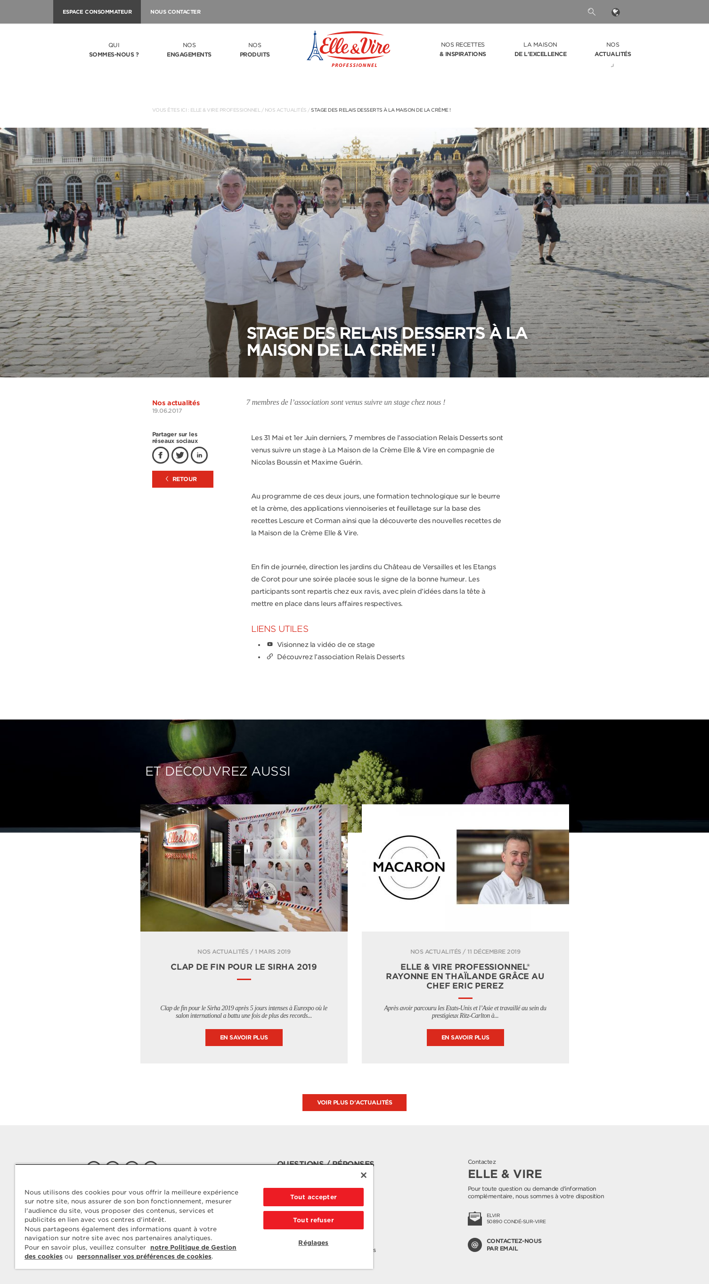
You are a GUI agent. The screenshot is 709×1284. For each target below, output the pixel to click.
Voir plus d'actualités (354, 1102)
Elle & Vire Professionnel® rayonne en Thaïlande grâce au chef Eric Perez (465, 976)
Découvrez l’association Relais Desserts (335, 657)
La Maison (540, 50)
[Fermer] (364, 1175)
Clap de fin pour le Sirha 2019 (244, 967)
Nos (189, 50)
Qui (114, 50)
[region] (194, 1216)
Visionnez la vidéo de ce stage (320, 644)
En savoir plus (244, 1037)
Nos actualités (286, 110)
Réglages (313, 1242)
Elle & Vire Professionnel (225, 110)
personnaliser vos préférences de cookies (144, 1256)
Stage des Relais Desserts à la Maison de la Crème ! (381, 110)
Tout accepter (313, 1197)
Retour (181, 479)
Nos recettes (463, 50)
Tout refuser (313, 1220)
